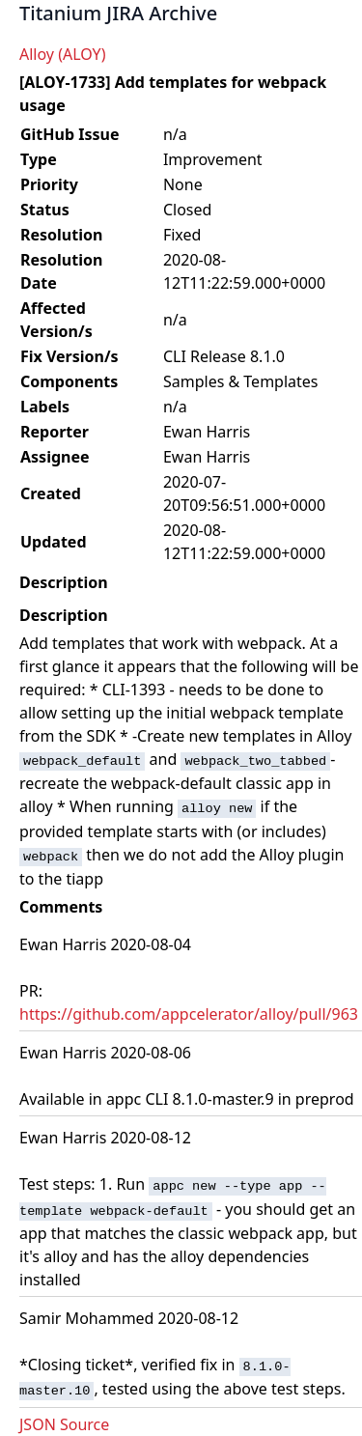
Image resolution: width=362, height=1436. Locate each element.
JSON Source (64, 1424)
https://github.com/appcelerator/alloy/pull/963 (188, 1014)
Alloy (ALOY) (62, 54)
